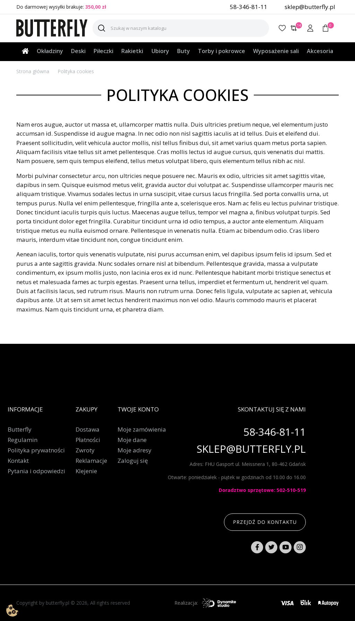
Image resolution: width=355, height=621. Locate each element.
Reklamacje (91, 460)
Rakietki (132, 51)
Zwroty (85, 450)
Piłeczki (103, 51)
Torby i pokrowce (221, 51)
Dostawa (87, 429)
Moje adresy (134, 450)
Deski (78, 51)
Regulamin (22, 439)
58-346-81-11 (248, 7)
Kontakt (18, 460)
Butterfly (20, 429)
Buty (183, 51)
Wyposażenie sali (276, 51)
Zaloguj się (133, 460)
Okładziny (50, 51)
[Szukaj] (181, 28)
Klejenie (86, 471)
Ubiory (160, 51)
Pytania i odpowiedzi (36, 471)
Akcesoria (320, 51)
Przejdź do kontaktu (265, 522)
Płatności (88, 439)
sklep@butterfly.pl (310, 7)
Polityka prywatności (36, 450)
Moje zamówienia (142, 429)
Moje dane (132, 439)
